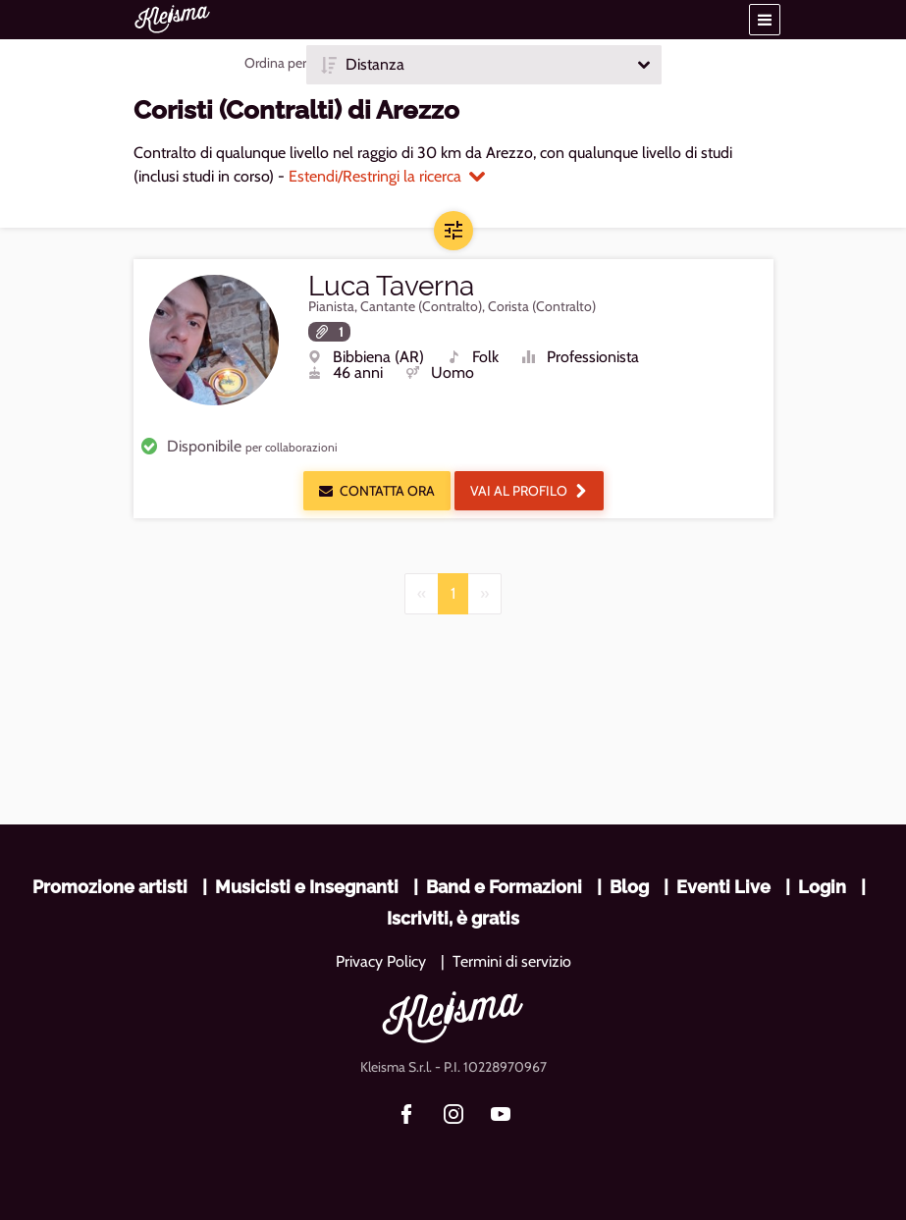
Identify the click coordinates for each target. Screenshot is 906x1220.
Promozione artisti (109, 886)
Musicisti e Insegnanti (307, 886)
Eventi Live (723, 886)
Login (822, 886)
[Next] (484, 593)
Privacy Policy (381, 961)
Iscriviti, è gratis (453, 918)
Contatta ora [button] (377, 491)
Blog (629, 886)
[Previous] (421, 593)
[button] (764, 19)
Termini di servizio (512, 961)
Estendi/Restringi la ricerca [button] (387, 176)
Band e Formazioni (504, 886)
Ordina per (275, 63)
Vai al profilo (529, 491)
